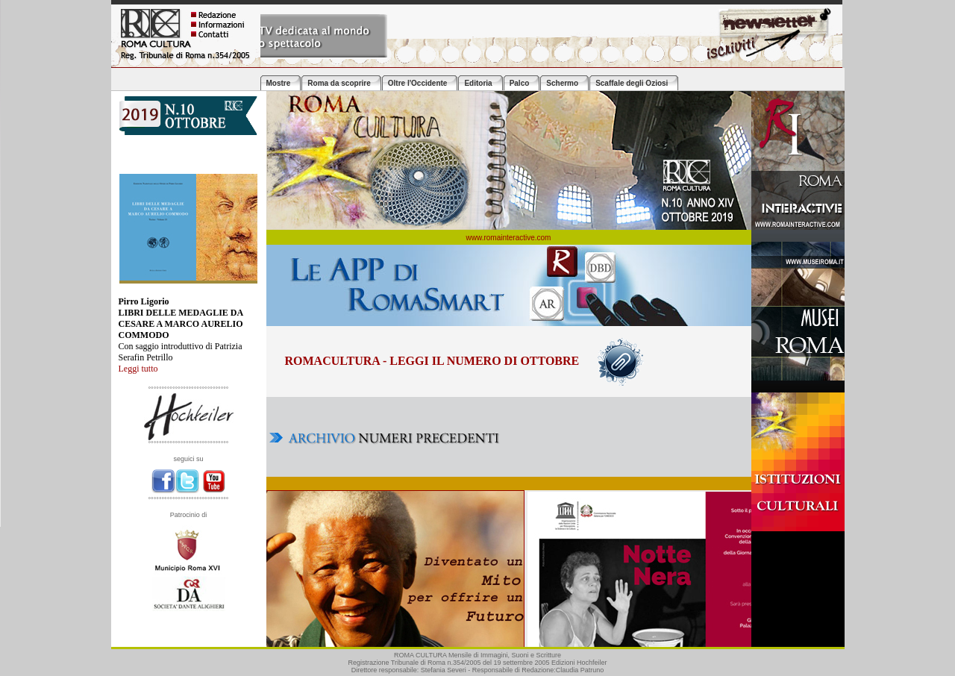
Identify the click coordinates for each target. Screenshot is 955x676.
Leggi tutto (138, 368)
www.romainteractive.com (508, 238)
